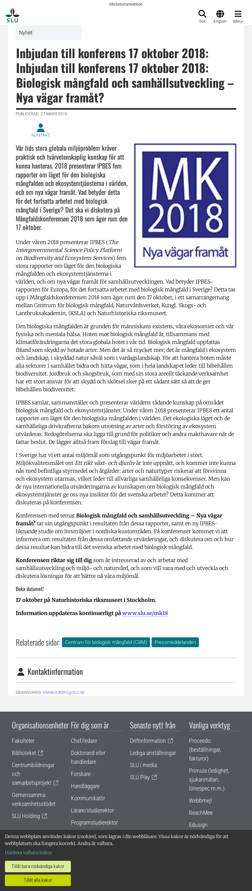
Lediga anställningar (153, 752)
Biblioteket (24, 752)
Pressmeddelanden (175, 642)
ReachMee (201, 812)
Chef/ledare (84, 740)
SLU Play (140, 777)
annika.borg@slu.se (64, 692)
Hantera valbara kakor (28, 853)
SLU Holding (26, 815)
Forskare (81, 773)
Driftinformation (148, 740)
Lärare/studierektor (92, 810)
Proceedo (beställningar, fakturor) (205, 749)
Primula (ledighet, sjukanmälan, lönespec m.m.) (209, 779)
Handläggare (85, 786)
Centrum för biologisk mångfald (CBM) (106, 642)
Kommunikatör (88, 798)
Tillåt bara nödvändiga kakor (37, 866)
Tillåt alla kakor (38, 880)
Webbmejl (200, 800)
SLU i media (143, 765)
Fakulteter (23, 740)
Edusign (198, 824)
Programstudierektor (94, 822)
